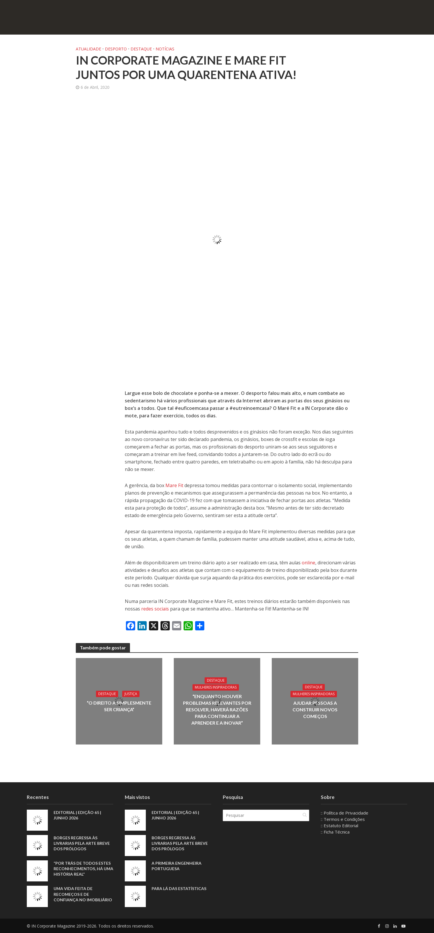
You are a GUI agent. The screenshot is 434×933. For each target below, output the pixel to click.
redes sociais (154, 609)
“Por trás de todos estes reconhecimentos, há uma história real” (83, 869)
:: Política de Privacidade (344, 813)
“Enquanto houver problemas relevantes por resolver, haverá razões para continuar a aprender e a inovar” (217, 709)
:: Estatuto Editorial (339, 825)
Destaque (141, 49)
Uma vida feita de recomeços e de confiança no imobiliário (83, 894)
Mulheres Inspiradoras (216, 687)
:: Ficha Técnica (335, 832)
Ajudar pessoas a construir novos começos (315, 709)
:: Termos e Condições (343, 819)
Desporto (116, 49)
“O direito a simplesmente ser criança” (119, 706)
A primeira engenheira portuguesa (176, 866)
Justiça (130, 693)
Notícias (165, 49)
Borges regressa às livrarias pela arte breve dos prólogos (82, 843)
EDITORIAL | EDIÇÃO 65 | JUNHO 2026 (77, 815)
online (308, 562)
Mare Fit (174, 485)
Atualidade (88, 49)
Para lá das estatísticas (179, 888)
